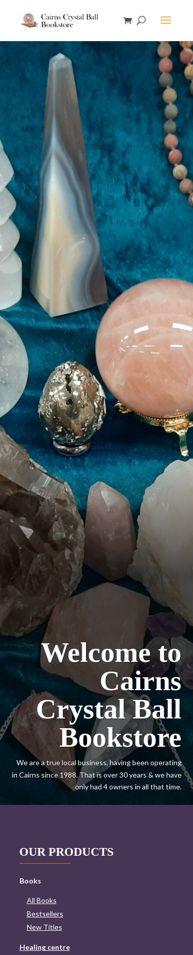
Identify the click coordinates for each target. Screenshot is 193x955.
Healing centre (45, 947)
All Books (42, 900)
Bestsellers (45, 913)
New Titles (44, 927)
